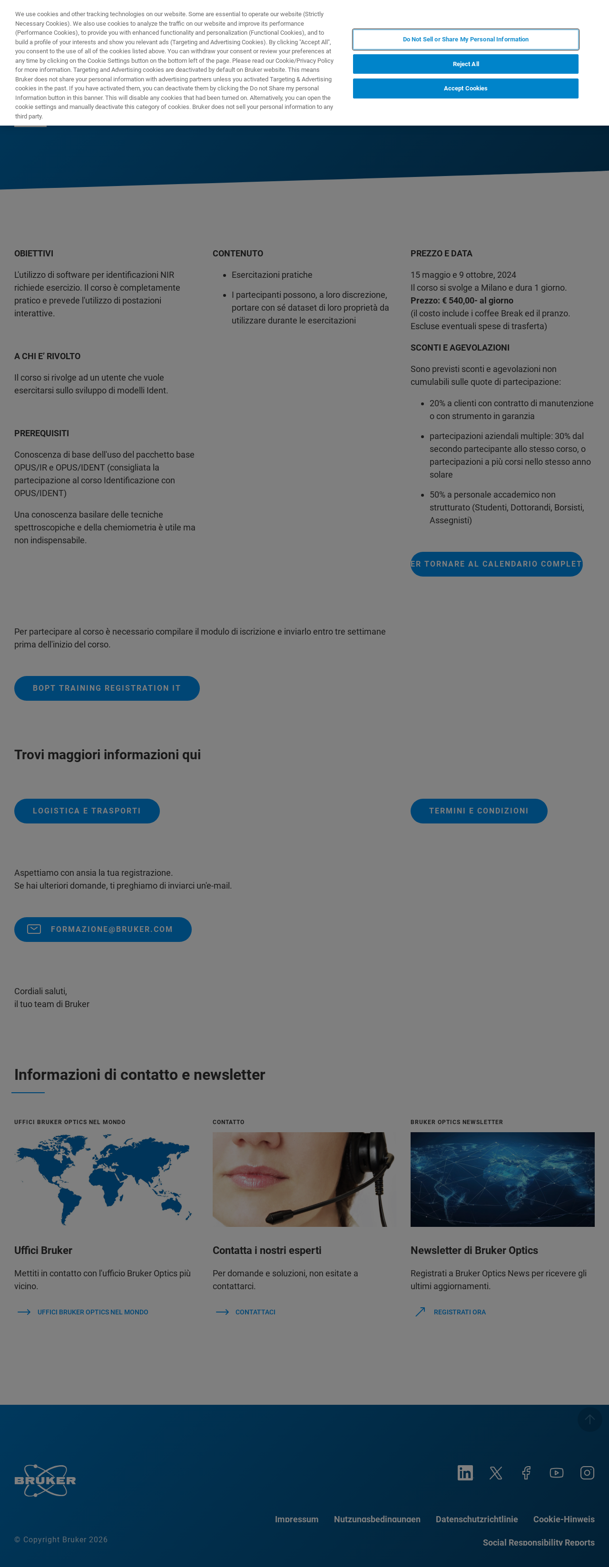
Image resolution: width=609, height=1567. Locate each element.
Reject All (466, 64)
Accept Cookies (466, 88)
